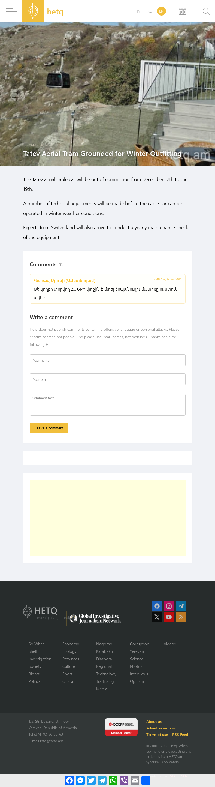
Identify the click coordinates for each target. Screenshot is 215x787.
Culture (68, 666)
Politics (34, 681)
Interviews (139, 674)
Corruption (139, 644)
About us (154, 721)
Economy (70, 644)
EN (161, 11)
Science (136, 659)
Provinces (70, 659)
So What (36, 644)
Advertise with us (161, 728)
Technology (106, 674)
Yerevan (137, 651)
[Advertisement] (108, 518)
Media (101, 689)
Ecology (69, 651)
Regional (104, 666)
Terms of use (157, 734)
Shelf (33, 651)
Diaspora (104, 659)
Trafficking (105, 681)
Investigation (40, 659)
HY (137, 11)
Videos (170, 644)
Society (35, 666)
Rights (34, 674)
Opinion (137, 681)
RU (149, 11)
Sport (67, 674)
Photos (136, 666)
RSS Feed (180, 734)
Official (68, 681)
